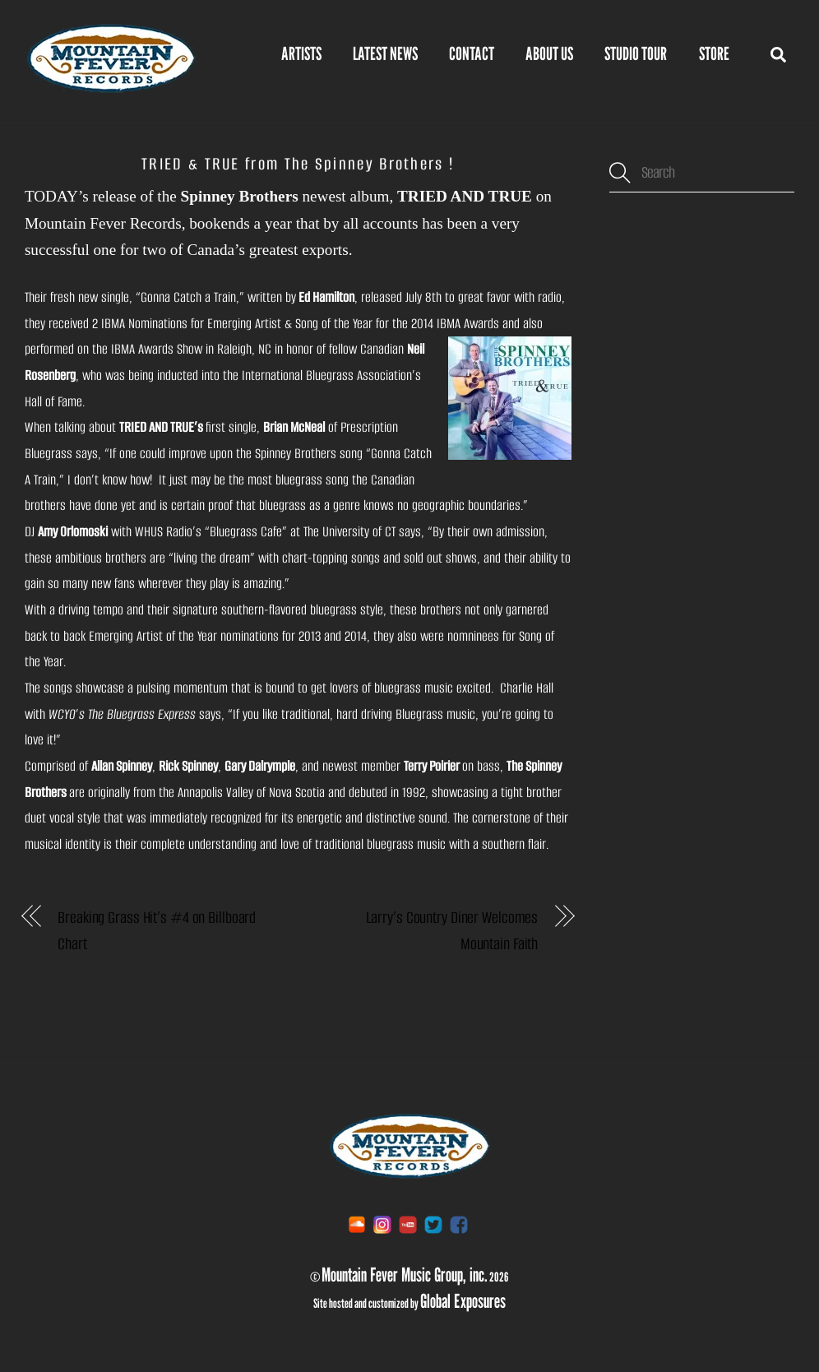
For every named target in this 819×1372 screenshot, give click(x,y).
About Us (549, 53)
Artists (301, 53)
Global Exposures (463, 1300)
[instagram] (382, 1223)
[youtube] (408, 1223)
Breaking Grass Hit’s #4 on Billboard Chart (157, 930)
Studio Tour (635, 53)
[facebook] (459, 1223)
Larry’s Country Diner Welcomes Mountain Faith (452, 930)
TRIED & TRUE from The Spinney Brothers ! (297, 163)
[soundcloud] (357, 1223)
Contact (471, 53)
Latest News (385, 53)
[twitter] (433, 1223)
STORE (714, 53)
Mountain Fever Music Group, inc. (405, 1274)
